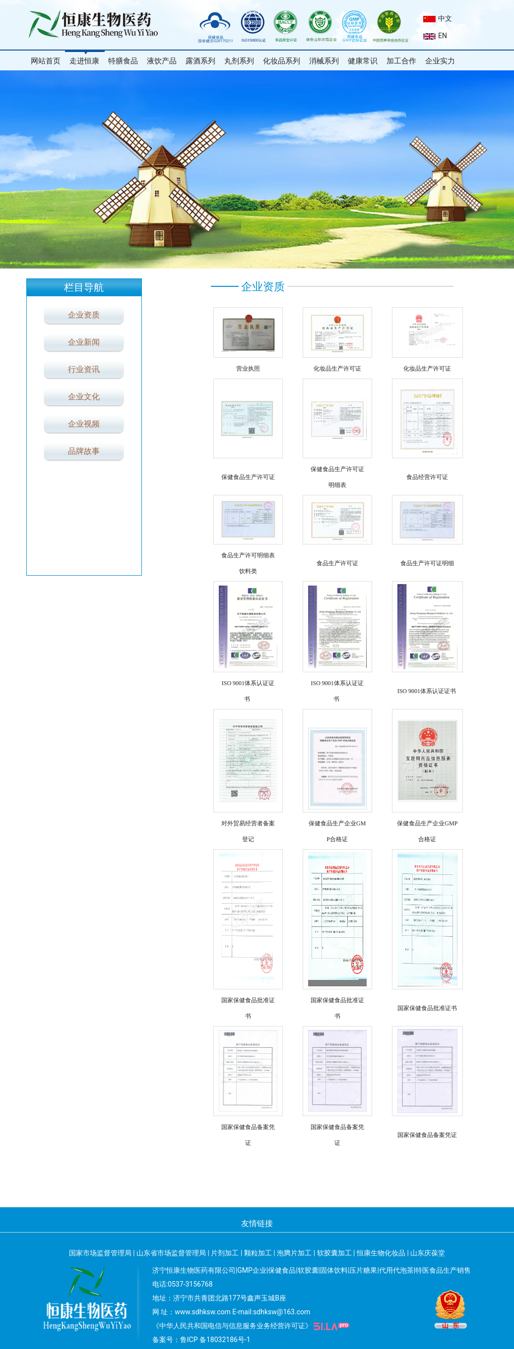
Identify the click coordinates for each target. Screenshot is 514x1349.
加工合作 (401, 60)
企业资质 (84, 315)
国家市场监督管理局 (100, 1253)
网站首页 (46, 60)
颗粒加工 (258, 1253)
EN (435, 36)
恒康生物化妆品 (381, 1253)
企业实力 (440, 60)
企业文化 (84, 396)
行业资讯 (84, 369)
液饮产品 (162, 60)
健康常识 (363, 60)
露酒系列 (200, 60)
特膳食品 (123, 60)
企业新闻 (84, 342)
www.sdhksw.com (203, 1312)
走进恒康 (84, 60)
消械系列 (324, 60)
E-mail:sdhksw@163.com (271, 1312)
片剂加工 (225, 1253)
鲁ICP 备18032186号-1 (215, 1340)
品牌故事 (84, 451)
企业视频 (84, 424)
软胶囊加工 (334, 1253)
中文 (437, 18)
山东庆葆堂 (427, 1253)
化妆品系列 (281, 60)
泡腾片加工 (294, 1253)
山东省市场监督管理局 (171, 1253)
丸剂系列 (239, 60)
